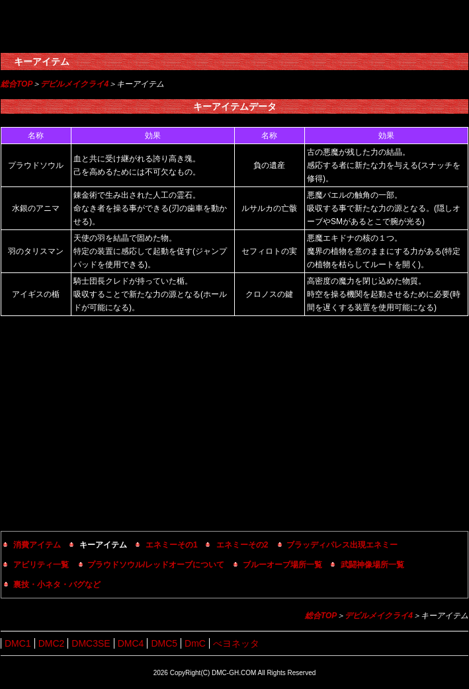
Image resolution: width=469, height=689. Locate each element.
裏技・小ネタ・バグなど (57, 584)
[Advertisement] (234, 425)
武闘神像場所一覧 (372, 564)
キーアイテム (41, 61)
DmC (195, 643)
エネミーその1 (172, 544)
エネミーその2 (242, 544)
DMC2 (51, 643)
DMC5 (164, 643)
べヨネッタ (236, 643)
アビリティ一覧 (41, 564)
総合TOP (16, 84)
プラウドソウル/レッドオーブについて (155, 564)
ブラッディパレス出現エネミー (342, 544)
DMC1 (18, 643)
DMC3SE (90, 643)
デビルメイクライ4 (74, 84)
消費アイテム (37, 544)
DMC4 (131, 643)
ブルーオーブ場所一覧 (282, 564)
